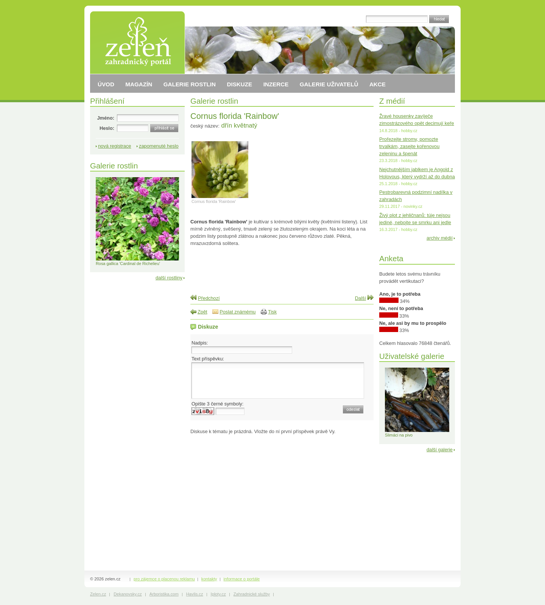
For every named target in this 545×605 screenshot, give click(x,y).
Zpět (202, 312)
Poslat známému (237, 312)
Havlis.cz (194, 594)
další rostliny (169, 278)
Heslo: (107, 128)
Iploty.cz (218, 594)
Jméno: (105, 118)
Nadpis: (200, 343)
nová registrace (114, 146)
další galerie (440, 449)
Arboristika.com (164, 594)
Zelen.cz (98, 594)
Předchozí (209, 298)
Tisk (272, 312)
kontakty (209, 579)
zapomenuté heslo (159, 146)
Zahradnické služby (252, 594)
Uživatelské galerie (411, 356)
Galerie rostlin (214, 101)
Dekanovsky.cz (128, 594)
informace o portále (242, 579)
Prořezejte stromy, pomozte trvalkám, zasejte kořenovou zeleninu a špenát (409, 146)
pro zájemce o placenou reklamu (164, 579)
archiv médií (440, 238)
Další (360, 298)
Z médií (392, 101)
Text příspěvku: (208, 359)
